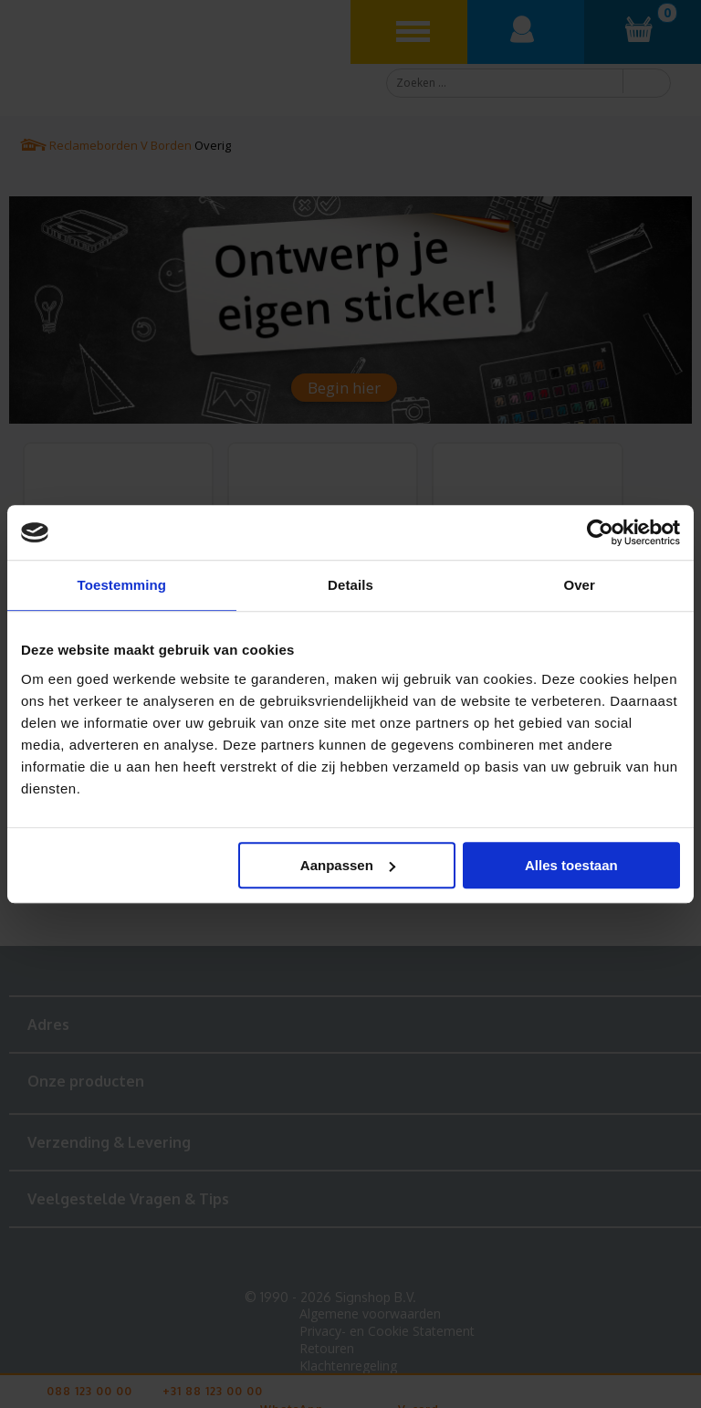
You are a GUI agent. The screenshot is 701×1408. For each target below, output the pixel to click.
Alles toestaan (571, 865)
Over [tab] (579, 585)
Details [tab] (350, 585)
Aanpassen (347, 865)
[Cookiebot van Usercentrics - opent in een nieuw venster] (600, 532)
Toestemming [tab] (122, 585)
